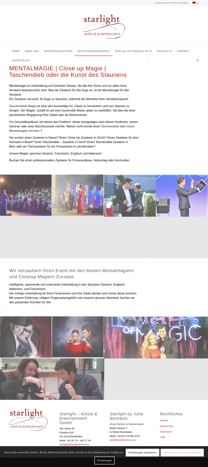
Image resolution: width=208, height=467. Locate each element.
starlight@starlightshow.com (74, 444)
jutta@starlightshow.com (123, 440)
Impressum (166, 431)
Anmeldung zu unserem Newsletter (171, 3)
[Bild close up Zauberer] (130, 195)
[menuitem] (172, 3)
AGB (162, 437)
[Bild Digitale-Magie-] (182, 195)
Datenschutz (166, 426)
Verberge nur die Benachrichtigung (182, 452)
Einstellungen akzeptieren (142, 452)
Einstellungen (104, 460)
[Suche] (196, 60)
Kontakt (164, 420)
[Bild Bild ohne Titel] (26, 195)
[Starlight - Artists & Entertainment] (104, 26)
